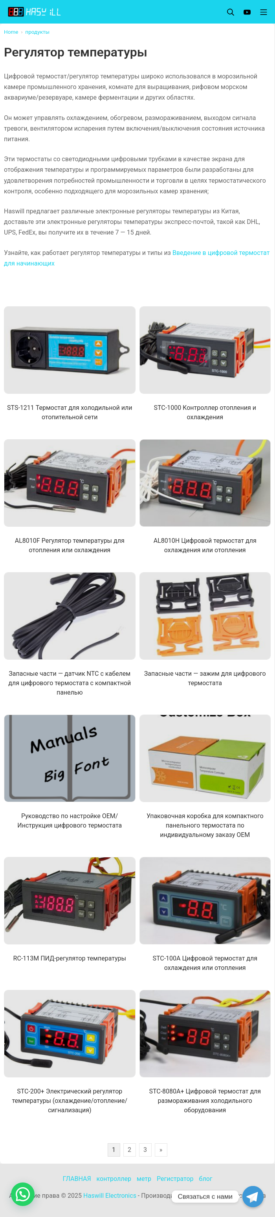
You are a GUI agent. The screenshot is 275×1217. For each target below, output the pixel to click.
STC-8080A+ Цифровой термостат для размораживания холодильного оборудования (205, 1101)
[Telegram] (253, 1196)
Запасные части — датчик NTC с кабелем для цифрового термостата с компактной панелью (69, 683)
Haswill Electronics (109, 1195)
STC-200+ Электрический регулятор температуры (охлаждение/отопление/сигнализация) (69, 1101)
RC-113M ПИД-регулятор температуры (69, 958)
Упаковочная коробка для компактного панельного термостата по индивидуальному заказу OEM (205, 825)
